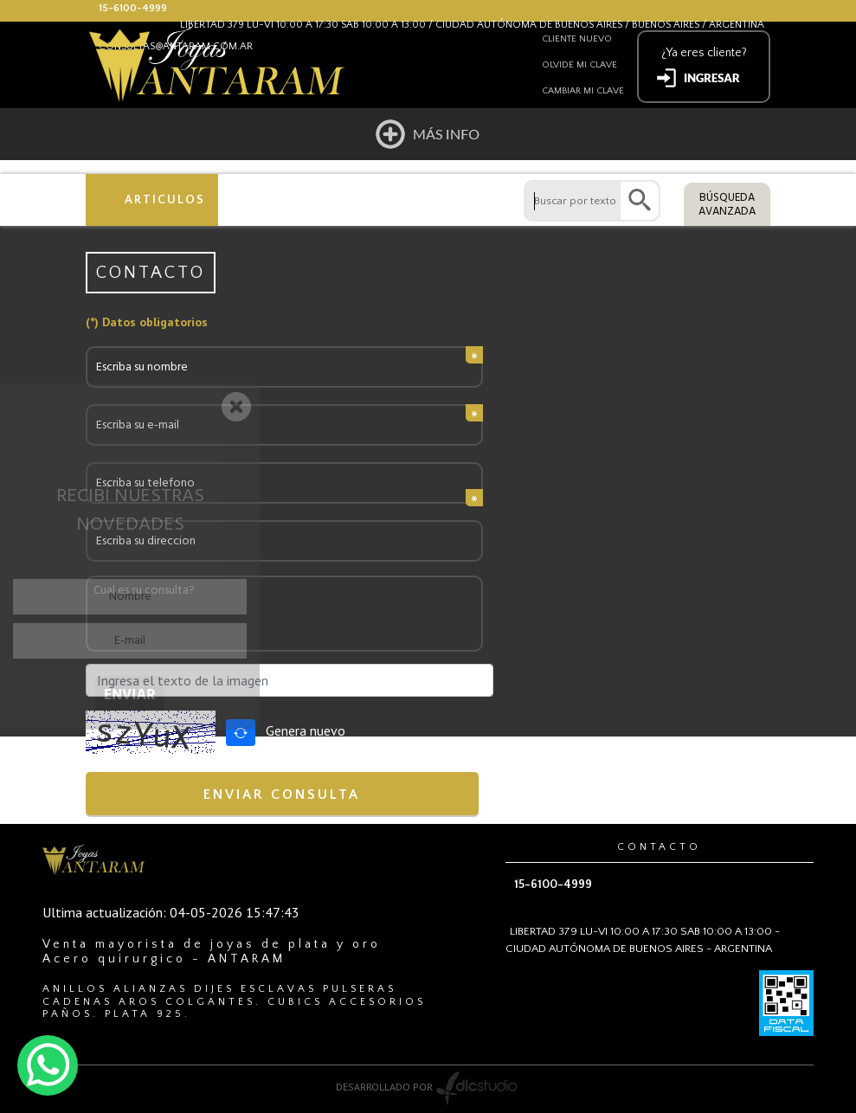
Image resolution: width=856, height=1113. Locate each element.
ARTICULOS (165, 200)
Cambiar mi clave (583, 91)
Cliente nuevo (577, 39)
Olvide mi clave (579, 65)
